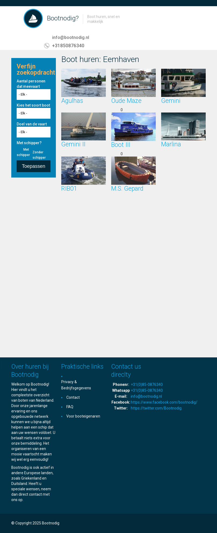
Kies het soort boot (33, 105)
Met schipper (23, 152)
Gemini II (73, 144)
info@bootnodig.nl (70, 37)
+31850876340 (68, 45)
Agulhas (72, 100)
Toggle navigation (16, 19)
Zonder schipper (39, 154)
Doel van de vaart (32, 124)
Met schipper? (29, 143)
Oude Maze (126, 100)
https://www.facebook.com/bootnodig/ (164, 402)
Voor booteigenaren (83, 416)
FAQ (69, 407)
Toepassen (33, 166)
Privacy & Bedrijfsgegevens (76, 385)
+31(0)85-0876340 (147, 384)
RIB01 (69, 188)
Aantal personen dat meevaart (31, 84)
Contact (73, 397)
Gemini (170, 100)
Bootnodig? (63, 18)
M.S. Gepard (127, 188)
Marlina (171, 144)
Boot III (120, 144)
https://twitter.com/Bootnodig (156, 408)
